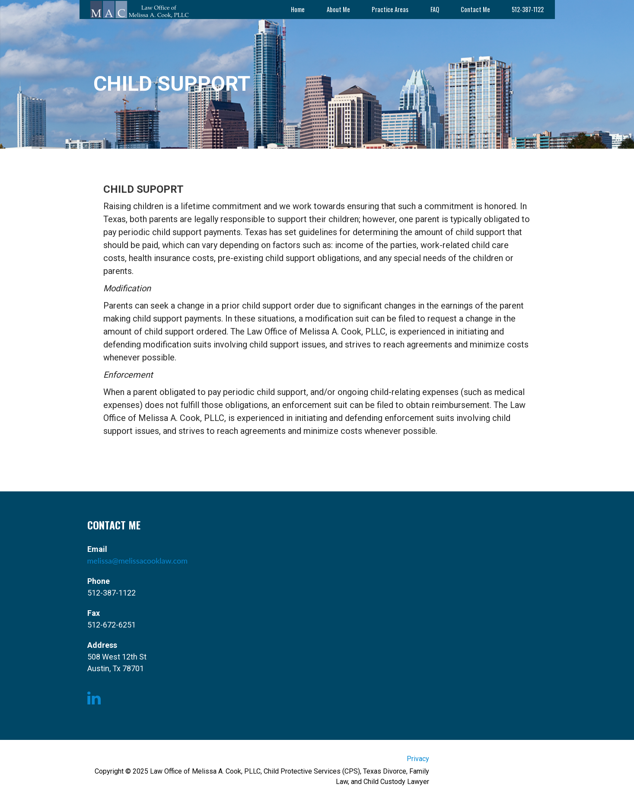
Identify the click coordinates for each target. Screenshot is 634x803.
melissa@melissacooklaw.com (137, 560)
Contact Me (475, 9)
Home (298, 9)
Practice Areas (390, 9)
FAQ (434, 9)
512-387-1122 (528, 9)
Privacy (418, 759)
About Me (338, 9)
